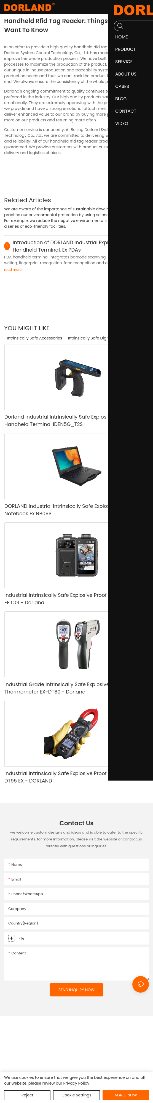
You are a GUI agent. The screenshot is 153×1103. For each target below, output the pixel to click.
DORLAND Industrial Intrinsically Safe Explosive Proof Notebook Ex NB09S (67, 510)
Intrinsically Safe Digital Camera (98, 338)
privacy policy (76, 1083)
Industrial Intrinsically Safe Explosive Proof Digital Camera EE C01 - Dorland (75, 599)
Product (142, 338)
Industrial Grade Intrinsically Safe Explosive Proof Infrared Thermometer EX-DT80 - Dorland (74, 688)
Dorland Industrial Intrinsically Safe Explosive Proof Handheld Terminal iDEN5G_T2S (66, 420)
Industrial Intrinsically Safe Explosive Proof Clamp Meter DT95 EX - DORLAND (72, 777)
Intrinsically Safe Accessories (34, 338)
